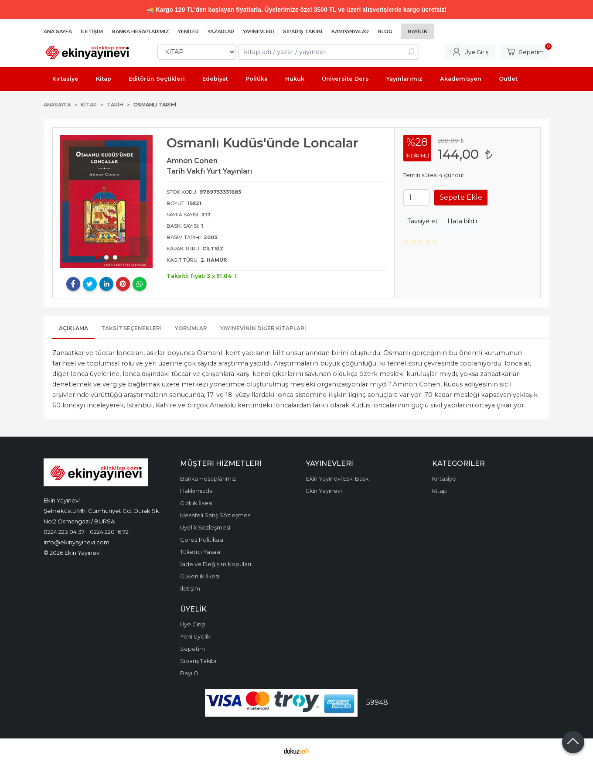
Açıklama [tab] (73, 328)
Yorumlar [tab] (191, 328)
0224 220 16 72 (109, 531)
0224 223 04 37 (64, 531)
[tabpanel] (106, 201)
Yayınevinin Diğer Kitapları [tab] (263, 328)
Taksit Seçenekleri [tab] (131, 328)
